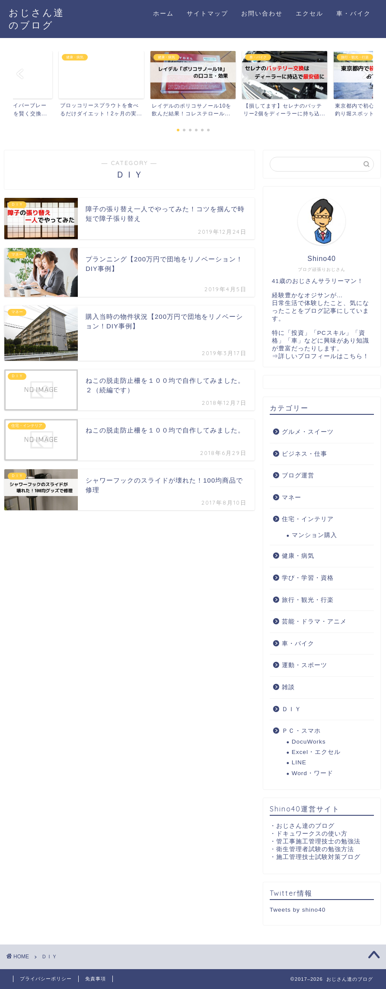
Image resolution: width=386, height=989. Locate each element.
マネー (291, 497)
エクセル (309, 13)
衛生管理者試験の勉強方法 (315, 849)
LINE (299, 762)
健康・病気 (298, 556)
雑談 (288, 687)
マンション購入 (314, 535)
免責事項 (95, 978)
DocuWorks (309, 741)
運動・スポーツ (304, 665)
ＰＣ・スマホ (301, 731)
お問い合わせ (262, 13)
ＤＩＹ (291, 709)
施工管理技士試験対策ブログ (318, 857)
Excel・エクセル (316, 752)
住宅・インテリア (308, 519)
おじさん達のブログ (305, 826)
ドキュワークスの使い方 (312, 833)
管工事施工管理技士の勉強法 (318, 841)
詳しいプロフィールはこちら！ (323, 356)
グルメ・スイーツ (308, 432)
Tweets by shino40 (298, 909)
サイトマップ (207, 13)
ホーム (163, 13)
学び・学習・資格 (308, 578)
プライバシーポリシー (46, 978)
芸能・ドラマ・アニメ (314, 621)
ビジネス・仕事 (304, 454)
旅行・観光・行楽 (308, 600)
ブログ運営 (298, 475)
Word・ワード (312, 773)
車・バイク (353, 13)
